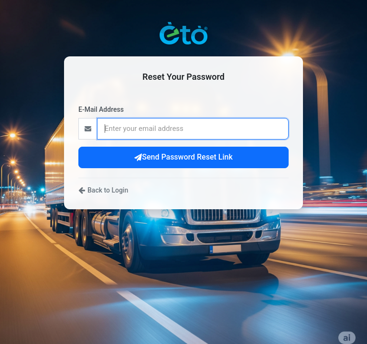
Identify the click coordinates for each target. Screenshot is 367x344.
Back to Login (103, 190)
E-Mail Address (101, 109)
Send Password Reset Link (183, 156)
